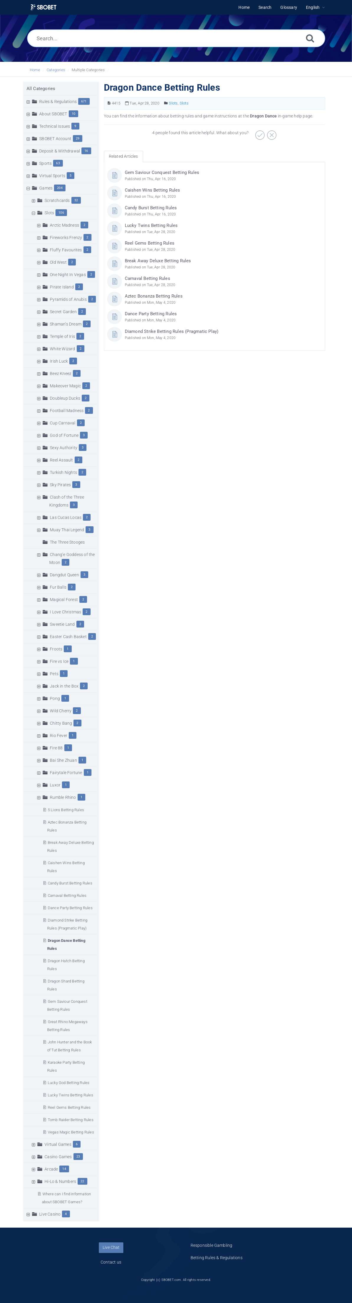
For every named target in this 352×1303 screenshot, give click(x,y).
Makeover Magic (65, 386)
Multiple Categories (88, 70)
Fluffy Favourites (66, 250)
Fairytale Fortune (66, 772)
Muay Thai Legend (67, 529)
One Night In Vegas (68, 274)
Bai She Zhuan (63, 760)
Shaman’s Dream (65, 324)
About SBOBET (53, 114)
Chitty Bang (61, 723)
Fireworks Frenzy (66, 237)
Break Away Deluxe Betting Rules (158, 260)
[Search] (310, 38)
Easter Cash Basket (68, 636)
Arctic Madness (64, 225)
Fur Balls (58, 587)
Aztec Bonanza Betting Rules (154, 296)
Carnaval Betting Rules (67, 895)
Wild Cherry (60, 710)
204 (60, 188)
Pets (54, 673)
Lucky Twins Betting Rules (70, 1095)
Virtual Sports (52, 175)
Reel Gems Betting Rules (69, 1107)
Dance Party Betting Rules (70, 908)
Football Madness (67, 410)
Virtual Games (58, 1144)
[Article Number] (109, 103)
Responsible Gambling (212, 1245)
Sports (45, 163)
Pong (55, 698)
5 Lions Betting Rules (66, 810)
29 (77, 138)
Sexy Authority (63, 447)
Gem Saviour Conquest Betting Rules (162, 172)
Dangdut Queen (64, 574)
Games (46, 188)
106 (61, 213)
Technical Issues (54, 126)
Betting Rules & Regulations (217, 1257)
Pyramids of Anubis (68, 299)
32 (76, 200)
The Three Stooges (67, 542)
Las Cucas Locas (65, 517)
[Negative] (271, 133)
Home (35, 70)
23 (78, 1156)
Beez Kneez (60, 373)
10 (73, 114)
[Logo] (43, 7)
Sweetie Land (62, 624)
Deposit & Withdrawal (59, 151)
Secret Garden (63, 311)
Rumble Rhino (63, 797)
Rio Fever (58, 735)
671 (84, 101)
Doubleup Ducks (65, 398)
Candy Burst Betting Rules (70, 883)
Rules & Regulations (58, 101)
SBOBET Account (55, 138)
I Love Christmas (65, 612)
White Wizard (62, 348)
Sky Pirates (60, 484)
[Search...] (176, 38)
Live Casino (49, 1214)
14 (64, 1169)
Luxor (55, 785)
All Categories (41, 88)
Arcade (51, 1169)
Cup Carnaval (62, 423)
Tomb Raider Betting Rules (71, 1120)
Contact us (111, 1262)
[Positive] (259, 133)
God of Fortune (64, 435)
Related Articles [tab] (123, 156)
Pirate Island (62, 287)
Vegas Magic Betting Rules (71, 1132)
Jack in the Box (64, 686)
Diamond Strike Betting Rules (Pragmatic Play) (172, 331)
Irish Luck (59, 361)
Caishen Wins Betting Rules (152, 190)
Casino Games (58, 1156)
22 (82, 1181)
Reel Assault (61, 460)
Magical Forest (64, 599)
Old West (58, 262)
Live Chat (111, 1247)
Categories (56, 70)
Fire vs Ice (59, 661)
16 (86, 151)
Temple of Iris (62, 336)
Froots (56, 649)
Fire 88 (56, 748)
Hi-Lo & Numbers (60, 1181)
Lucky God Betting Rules (69, 1082)
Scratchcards (57, 200)
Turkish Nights (63, 472)
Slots (49, 212)
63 (58, 163)
